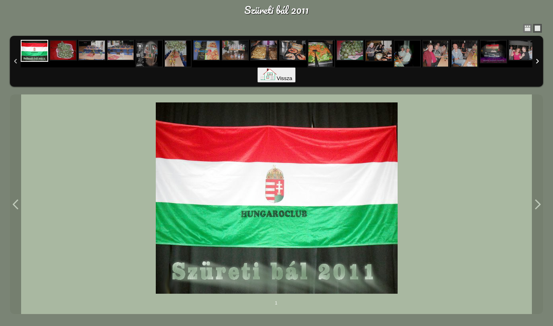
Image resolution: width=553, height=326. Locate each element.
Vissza (276, 78)
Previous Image (15, 204)
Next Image (537, 204)
